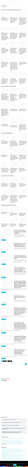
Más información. (19, 464)
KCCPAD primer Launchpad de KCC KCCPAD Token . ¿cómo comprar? (22, 225)
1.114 (9, 361)
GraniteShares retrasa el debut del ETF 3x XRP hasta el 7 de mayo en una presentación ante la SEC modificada (5, 64)
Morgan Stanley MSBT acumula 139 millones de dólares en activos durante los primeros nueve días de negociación (13, 81)
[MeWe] (14, 466)
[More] (26, 466)
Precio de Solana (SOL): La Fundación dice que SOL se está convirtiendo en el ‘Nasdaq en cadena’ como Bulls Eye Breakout (4, 81)
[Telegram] (21, 466)
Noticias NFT (20, 242)
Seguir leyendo (3, 252)
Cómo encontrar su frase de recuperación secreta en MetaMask (15, 441)
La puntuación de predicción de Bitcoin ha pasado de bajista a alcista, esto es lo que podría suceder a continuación (14, 170)
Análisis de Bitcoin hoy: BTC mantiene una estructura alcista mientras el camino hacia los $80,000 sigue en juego (22, 157)
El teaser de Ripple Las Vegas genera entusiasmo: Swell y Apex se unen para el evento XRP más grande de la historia (23, 143)
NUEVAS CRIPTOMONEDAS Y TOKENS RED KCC (8, 205)
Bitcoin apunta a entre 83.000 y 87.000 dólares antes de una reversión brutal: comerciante (20, 245)
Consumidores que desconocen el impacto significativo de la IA (14, 440)
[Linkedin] (9, 466)
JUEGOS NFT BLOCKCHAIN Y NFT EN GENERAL (8, 86)
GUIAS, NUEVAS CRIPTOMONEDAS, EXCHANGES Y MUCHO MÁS (11, 9)
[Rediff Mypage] (24, 466)
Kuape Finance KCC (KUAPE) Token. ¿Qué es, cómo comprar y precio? (5, 225)
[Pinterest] (11, 466)
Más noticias (20, 254)
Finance (3, 438)
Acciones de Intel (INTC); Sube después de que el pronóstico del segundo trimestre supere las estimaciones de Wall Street (14, 50)
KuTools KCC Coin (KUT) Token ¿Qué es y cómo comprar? (13, 225)
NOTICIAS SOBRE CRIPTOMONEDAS (6, 133)
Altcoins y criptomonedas (21, 229)
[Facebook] (1, 466)
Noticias (23, 254)
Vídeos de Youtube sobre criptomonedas (7, 175)
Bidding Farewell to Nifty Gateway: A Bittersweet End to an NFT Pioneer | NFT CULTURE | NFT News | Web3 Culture (23, 96)
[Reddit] (6, 466)
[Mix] (16, 466)
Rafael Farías (4, 441)
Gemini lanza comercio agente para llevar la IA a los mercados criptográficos (5, 19)
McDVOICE (3, 440)
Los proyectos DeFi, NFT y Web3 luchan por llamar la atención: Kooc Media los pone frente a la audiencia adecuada (22, 35)
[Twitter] (4, 466)
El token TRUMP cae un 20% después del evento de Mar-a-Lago (23, 196)
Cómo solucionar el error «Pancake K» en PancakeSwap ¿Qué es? (13, 442)
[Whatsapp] (19, 466)
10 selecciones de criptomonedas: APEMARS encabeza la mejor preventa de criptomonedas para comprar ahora (5, 50)
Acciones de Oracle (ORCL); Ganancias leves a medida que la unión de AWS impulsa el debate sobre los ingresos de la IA (22, 81)
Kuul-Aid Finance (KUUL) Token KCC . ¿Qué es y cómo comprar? (13, 214)
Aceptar (15, 464)
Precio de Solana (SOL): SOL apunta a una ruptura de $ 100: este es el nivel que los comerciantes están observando (14, 20)
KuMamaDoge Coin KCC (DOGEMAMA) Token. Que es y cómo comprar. (22, 214)
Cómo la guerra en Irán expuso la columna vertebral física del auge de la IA (5, 142)
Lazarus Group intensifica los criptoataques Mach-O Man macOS (23, 63)
